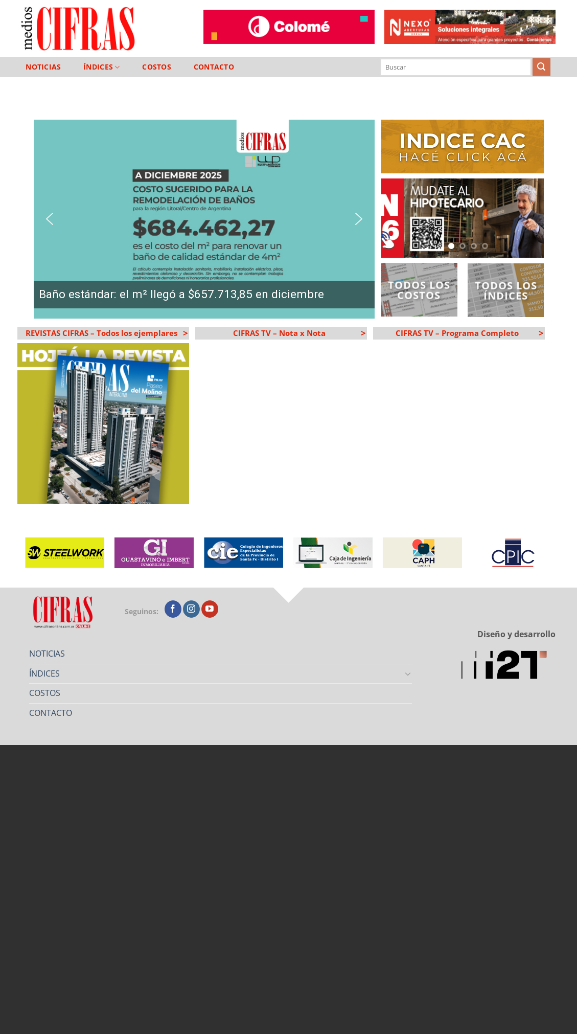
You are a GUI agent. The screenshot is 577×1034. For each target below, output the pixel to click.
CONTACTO (214, 67)
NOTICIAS (43, 67)
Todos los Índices (506, 290)
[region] (204, 219)
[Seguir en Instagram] (191, 609)
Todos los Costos (419, 289)
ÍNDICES (101, 67)
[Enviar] (541, 67)
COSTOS (156, 67)
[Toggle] (408, 673)
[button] (204, 219)
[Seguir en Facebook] (173, 609)
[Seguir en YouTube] (209, 609)
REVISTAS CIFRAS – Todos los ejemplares (106, 333)
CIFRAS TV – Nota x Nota (298, 333)
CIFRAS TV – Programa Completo (469, 333)
